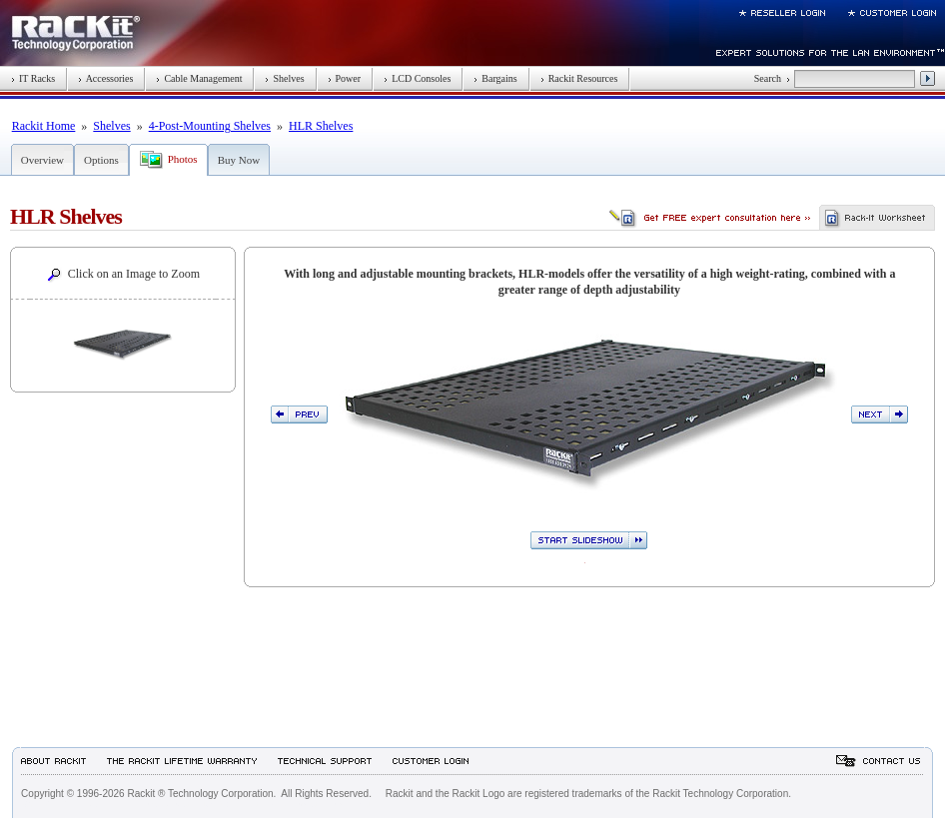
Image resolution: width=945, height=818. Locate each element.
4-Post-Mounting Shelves (210, 126)
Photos (183, 159)
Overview (42, 160)
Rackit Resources (579, 78)
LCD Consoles (417, 78)
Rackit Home (44, 126)
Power (345, 78)
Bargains (494, 78)
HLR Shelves (321, 126)
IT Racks (33, 78)
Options (101, 160)
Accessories (105, 78)
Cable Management (199, 78)
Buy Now (239, 160)
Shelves (284, 78)
